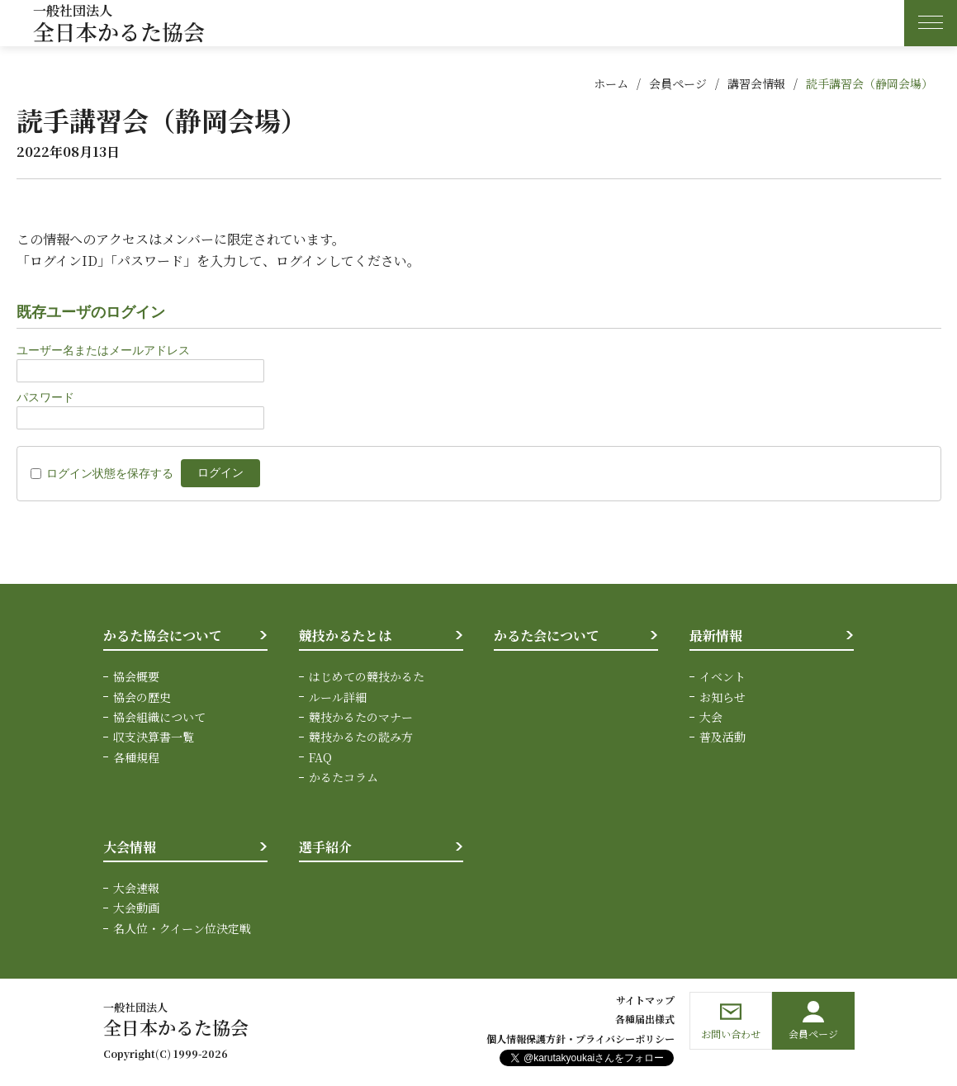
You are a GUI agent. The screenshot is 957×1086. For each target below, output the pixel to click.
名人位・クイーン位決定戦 (182, 928)
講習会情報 (756, 83)
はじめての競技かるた (366, 676)
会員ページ (678, 83)
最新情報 (715, 635)
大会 (710, 717)
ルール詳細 (338, 697)
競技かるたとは (345, 635)
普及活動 (722, 736)
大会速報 (136, 888)
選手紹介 (325, 846)
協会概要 (136, 676)
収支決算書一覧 (153, 736)
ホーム (611, 83)
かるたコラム (343, 777)
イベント (722, 676)
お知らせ (722, 697)
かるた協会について (162, 635)
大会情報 (129, 846)
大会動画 (136, 907)
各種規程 (136, 757)
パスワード (45, 397)
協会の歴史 (142, 697)
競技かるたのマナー (361, 717)
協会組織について (159, 717)
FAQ (320, 757)
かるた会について (546, 635)
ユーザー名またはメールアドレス (103, 350)
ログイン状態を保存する (109, 473)
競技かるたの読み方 (361, 736)
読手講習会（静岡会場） (869, 83)
